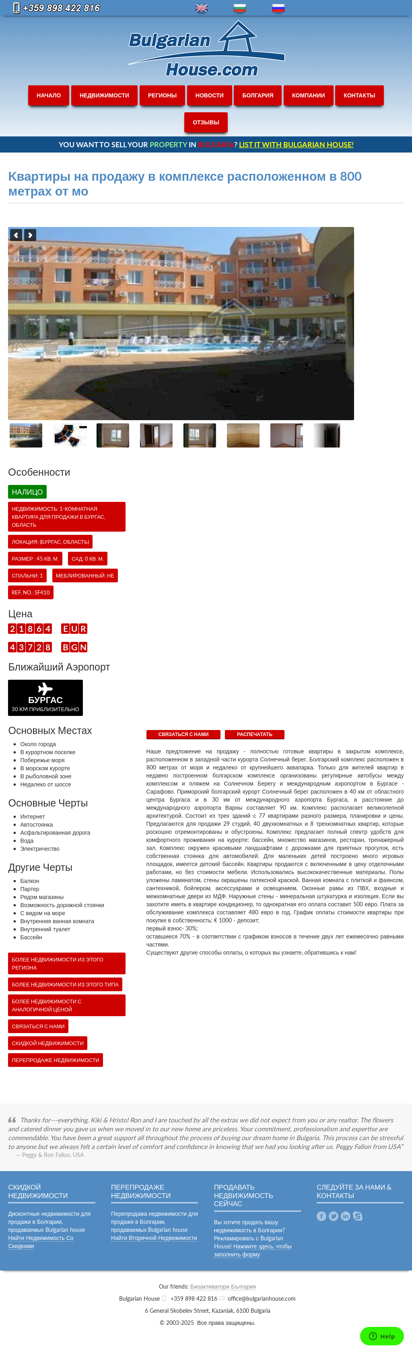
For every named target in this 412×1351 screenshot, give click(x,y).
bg (240, 8)
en (202, 8)
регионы (162, 95)
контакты (359, 95)
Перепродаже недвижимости (55, 1060)
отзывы (206, 122)
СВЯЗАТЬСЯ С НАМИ (184, 734)
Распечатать (254, 734)
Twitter (333, 1216)
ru (278, 8)
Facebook (321, 1216)
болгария (257, 95)
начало (49, 95)
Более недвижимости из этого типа (65, 984)
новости (210, 95)
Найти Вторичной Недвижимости (154, 1237)
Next (30, 235)
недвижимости (104, 95)
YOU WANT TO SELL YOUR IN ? (206, 144)
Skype (358, 1216)
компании (308, 95)
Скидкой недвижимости (47, 1043)
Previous (16, 235)
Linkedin (345, 1216)
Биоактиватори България (223, 1286)
